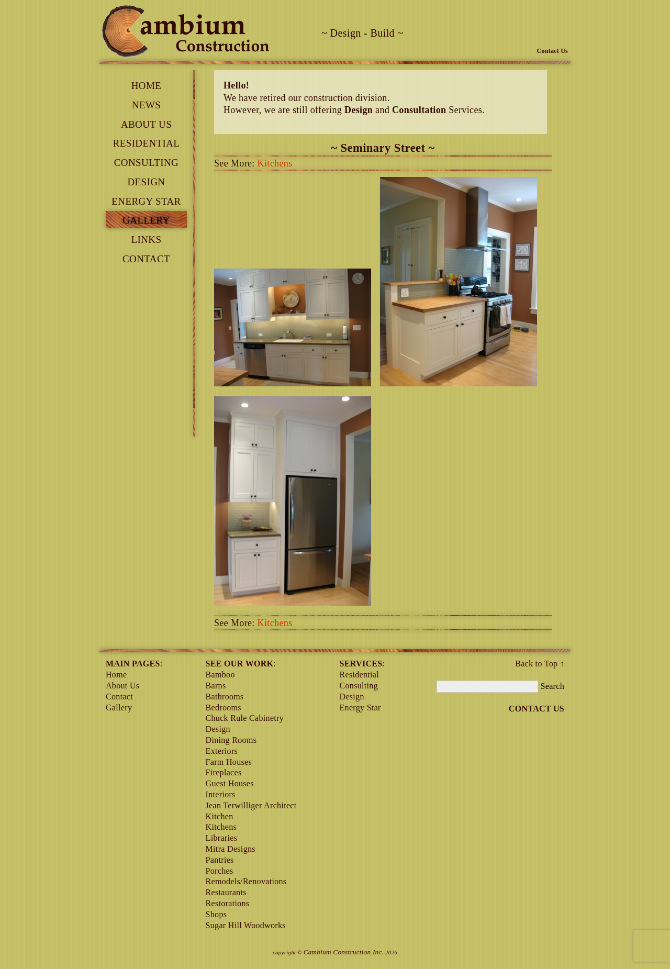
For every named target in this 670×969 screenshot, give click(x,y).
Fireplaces (224, 772)
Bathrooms (225, 696)
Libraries (222, 837)
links (146, 239)
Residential (146, 143)
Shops (216, 914)
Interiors (221, 794)
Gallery (146, 220)
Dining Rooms (231, 740)
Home (146, 85)
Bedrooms (223, 707)
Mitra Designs (230, 848)
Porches (219, 870)
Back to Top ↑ (539, 663)
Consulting (146, 162)
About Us (146, 124)
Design (146, 181)
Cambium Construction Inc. (344, 952)
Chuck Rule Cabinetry (245, 718)
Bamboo (220, 674)
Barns (216, 685)
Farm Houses (229, 762)
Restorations (228, 903)
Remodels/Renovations (246, 881)
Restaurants (226, 892)
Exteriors (222, 751)
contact (146, 258)
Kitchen (219, 816)
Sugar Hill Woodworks (246, 925)
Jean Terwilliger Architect (251, 805)
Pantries (220, 859)
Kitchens (275, 163)
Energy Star (146, 201)
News (146, 104)
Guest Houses (230, 783)
